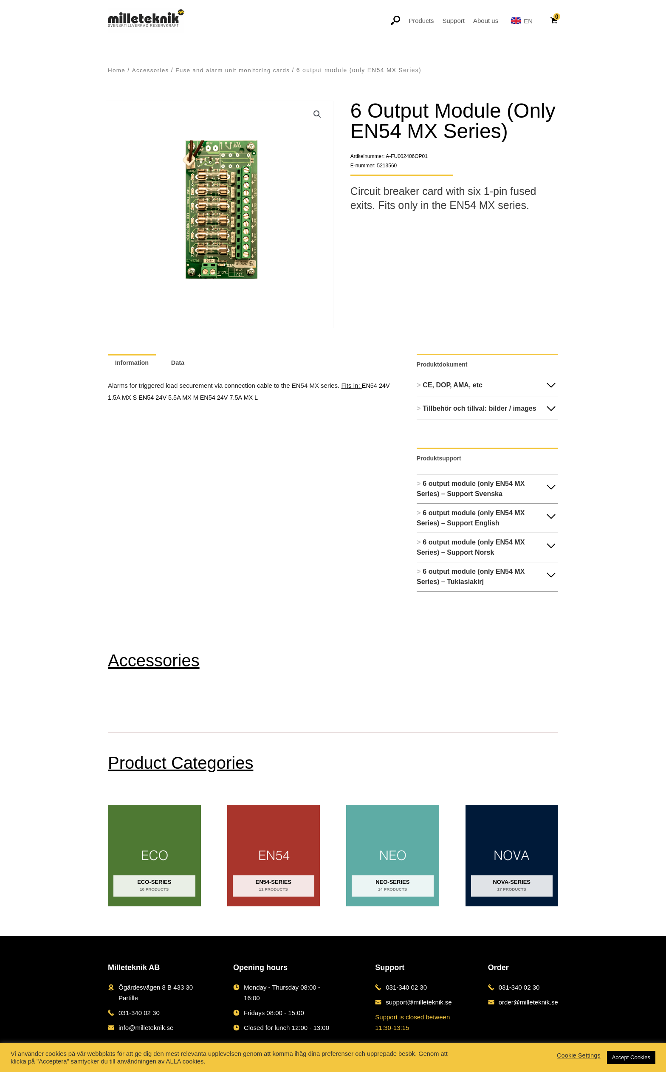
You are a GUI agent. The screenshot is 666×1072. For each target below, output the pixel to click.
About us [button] (485, 20)
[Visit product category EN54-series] (273, 855)
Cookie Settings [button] (579, 1055)
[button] (317, 114)
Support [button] (453, 20)
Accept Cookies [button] (631, 1057)
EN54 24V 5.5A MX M (171, 396)
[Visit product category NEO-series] (392, 855)
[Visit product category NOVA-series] (512, 855)
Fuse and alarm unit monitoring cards (235, 70)
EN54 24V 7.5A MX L (233, 396)
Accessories (151, 70)
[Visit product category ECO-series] (154, 855)
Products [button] (421, 20)
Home (117, 70)
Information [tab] (133, 362)
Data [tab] (181, 362)
